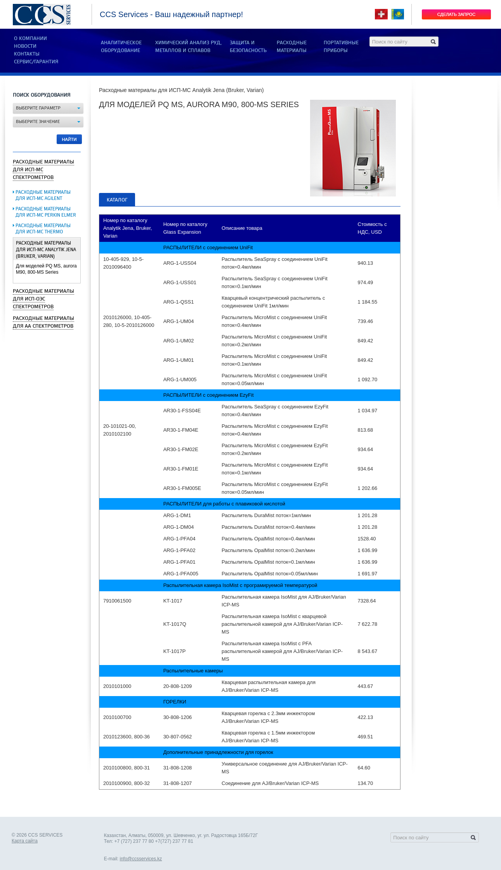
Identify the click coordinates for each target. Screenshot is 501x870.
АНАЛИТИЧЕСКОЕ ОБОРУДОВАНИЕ (121, 47)
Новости (25, 46)
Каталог (117, 200)
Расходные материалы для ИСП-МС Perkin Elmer (46, 212)
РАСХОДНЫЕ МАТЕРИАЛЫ (292, 47)
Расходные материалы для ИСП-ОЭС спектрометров (43, 299)
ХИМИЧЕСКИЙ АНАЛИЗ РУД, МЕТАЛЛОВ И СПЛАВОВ (188, 47)
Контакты (27, 54)
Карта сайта (25, 841)
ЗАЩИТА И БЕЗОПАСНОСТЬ (248, 47)
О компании (30, 38)
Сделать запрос (456, 14)
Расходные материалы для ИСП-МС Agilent (43, 195)
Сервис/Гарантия (36, 62)
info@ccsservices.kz (141, 858)
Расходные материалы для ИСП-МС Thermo (43, 229)
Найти (69, 139)
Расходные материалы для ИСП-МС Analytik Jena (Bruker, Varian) (46, 249)
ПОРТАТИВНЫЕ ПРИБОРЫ (341, 47)
